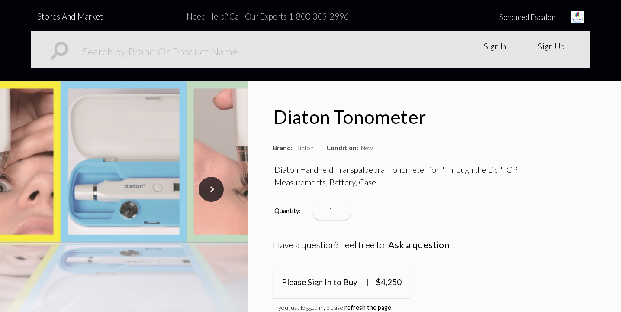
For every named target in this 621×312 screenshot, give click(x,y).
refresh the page (367, 307)
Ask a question (418, 244)
